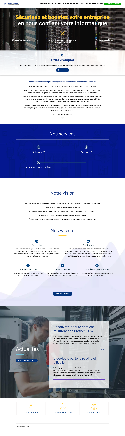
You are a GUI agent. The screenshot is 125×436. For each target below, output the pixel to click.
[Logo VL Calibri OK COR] (11, 3)
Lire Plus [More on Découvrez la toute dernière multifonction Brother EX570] (102, 349)
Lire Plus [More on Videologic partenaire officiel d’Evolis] (102, 381)
